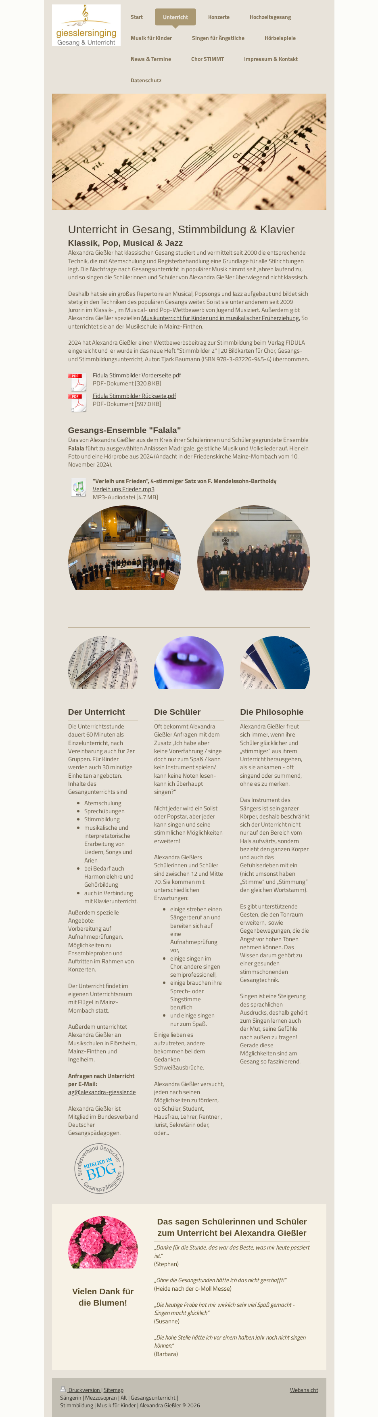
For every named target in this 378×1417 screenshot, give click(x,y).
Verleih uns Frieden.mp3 (124, 489)
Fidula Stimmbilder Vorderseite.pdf (137, 375)
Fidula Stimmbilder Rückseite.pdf (134, 395)
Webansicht (304, 1390)
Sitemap (113, 1390)
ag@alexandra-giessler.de (102, 1092)
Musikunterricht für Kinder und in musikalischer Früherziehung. (220, 317)
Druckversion (80, 1390)
